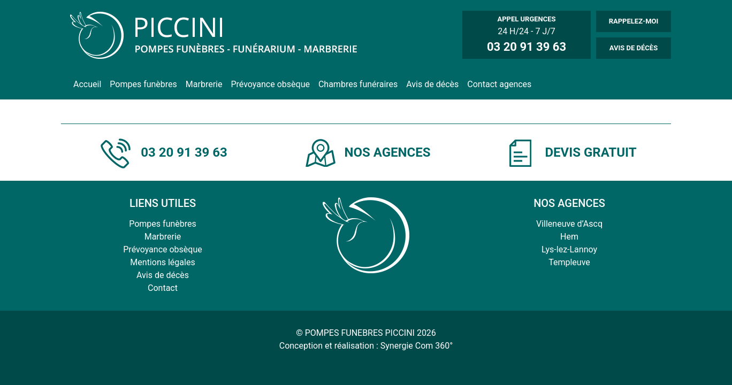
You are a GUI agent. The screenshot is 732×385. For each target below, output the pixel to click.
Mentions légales (162, 262)
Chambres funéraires (358, 84)
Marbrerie (204, 84)
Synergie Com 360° (416, 346)
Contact (163, 288)
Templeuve (569, 262)
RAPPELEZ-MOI (634, 21)
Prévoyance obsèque (270, 84)
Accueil (87, 84)
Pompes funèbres (143, 84)
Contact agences (499, 84)
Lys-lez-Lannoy (569, 249)
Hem (569, 237)
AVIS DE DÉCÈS (633, 48)
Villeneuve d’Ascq (569, 224)
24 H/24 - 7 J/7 (526, 34)
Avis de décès (432, 84)
